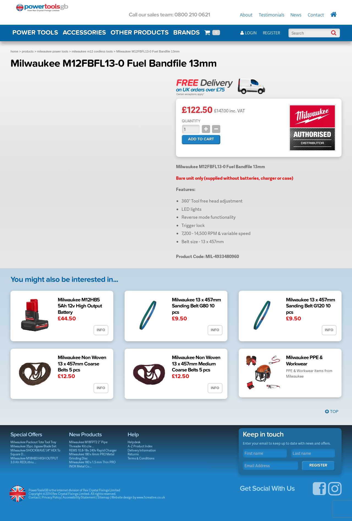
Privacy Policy (51, 497)
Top (331, 411)
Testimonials (271, 15)
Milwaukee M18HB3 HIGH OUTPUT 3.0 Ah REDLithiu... (34, 460)
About (246, 15)
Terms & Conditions (141, 458)
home (14, 51)
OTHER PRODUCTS (140, 33)
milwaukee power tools (52, 51)
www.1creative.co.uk (151, 497)
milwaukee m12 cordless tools (92, 51)
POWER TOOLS (35, 33)
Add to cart (201, 139)
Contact (316, 15)
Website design (121, 497)
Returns (133, 454)
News (295, 15)
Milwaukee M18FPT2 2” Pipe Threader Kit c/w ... (88, 444)
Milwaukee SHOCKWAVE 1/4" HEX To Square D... (35, 452)
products (28, 51)
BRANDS (186, 33)
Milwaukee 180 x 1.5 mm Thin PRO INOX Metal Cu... (92, 464)
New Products (85, 434)
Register (271, 33)
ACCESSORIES (84, 33)
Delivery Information (142, 450)
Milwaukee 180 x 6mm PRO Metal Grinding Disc (91, 456)
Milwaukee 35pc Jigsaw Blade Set (33, 446)
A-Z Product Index (140, 446)
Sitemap (103, 497)
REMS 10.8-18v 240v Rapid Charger (93, 450)
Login (248, 33)
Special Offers (26, 434)
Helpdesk (134, 442)
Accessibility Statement (79, 497)
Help (133, 434)
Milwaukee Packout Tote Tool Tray (33, 442)
